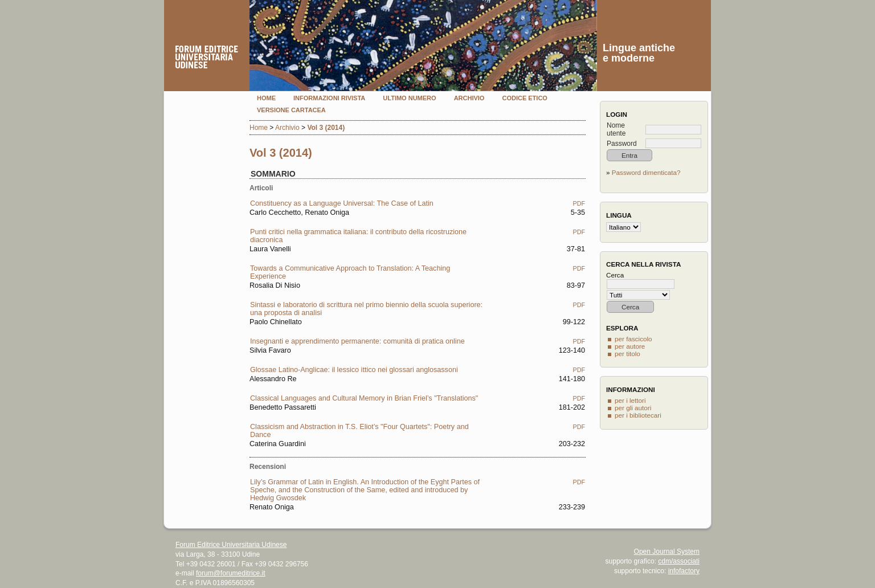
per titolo (627, 353)
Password (622, 144)
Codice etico (524, 98)
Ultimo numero (409, 98)
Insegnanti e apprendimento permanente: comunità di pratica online (357, 341)
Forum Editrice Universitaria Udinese (231, 545)
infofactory (684, 571)
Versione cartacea (291, 110)
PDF (579, 203)
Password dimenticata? (646, 172)
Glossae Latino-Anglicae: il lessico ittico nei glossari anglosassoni (354, 370)
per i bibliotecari (638, 415)
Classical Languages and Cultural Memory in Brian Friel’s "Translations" (364, 398)
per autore (630, 346)
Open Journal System (667, 552)
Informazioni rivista (329, 98)
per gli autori (633, 407)
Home (266, 98)
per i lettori (630, 400)
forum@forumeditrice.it (230, 573)
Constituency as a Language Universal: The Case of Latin (342, 203)
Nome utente (616, 129)
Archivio (469, 98)
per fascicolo (633, 338)
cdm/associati (679, 561)
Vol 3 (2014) (326, 128)
